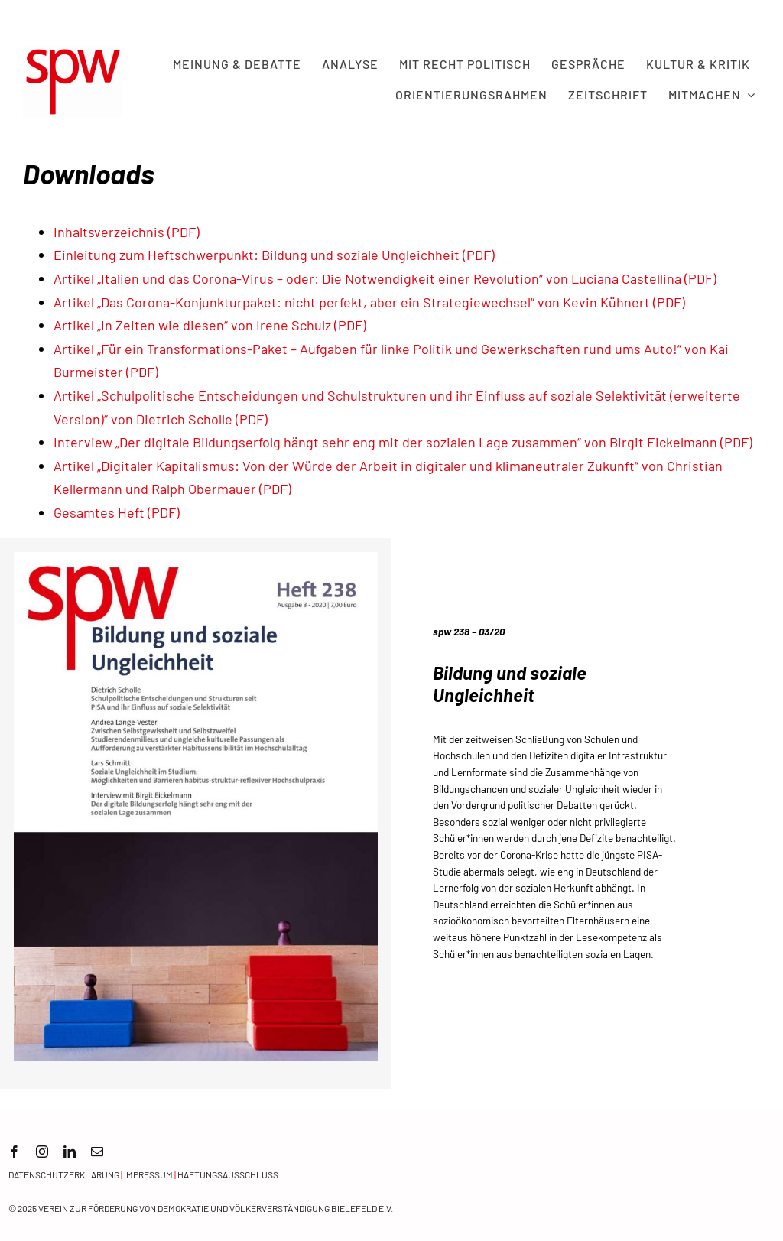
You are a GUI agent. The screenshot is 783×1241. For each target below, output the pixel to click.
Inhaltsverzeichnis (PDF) (127, 231)
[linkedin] (69, 1151)
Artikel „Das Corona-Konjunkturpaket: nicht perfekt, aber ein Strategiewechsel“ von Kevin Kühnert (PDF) (369, 302)
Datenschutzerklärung (63, 1174)
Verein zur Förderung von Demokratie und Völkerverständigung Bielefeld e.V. (215, 1208)
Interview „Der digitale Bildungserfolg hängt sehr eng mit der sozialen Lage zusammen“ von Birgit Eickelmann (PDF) (403, 442)
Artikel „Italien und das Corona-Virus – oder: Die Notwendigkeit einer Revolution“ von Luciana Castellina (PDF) (385, 278)
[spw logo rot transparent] (72, 52)
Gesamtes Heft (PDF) (117, 512)
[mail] (97, 1151)
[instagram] (42, 1151)
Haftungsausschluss (227, 1174)
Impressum (148, 1174)
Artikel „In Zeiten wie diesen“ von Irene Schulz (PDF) (210, 325)
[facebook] (14, 1151)
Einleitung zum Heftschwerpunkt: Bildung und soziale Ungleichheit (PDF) (274, 254)
